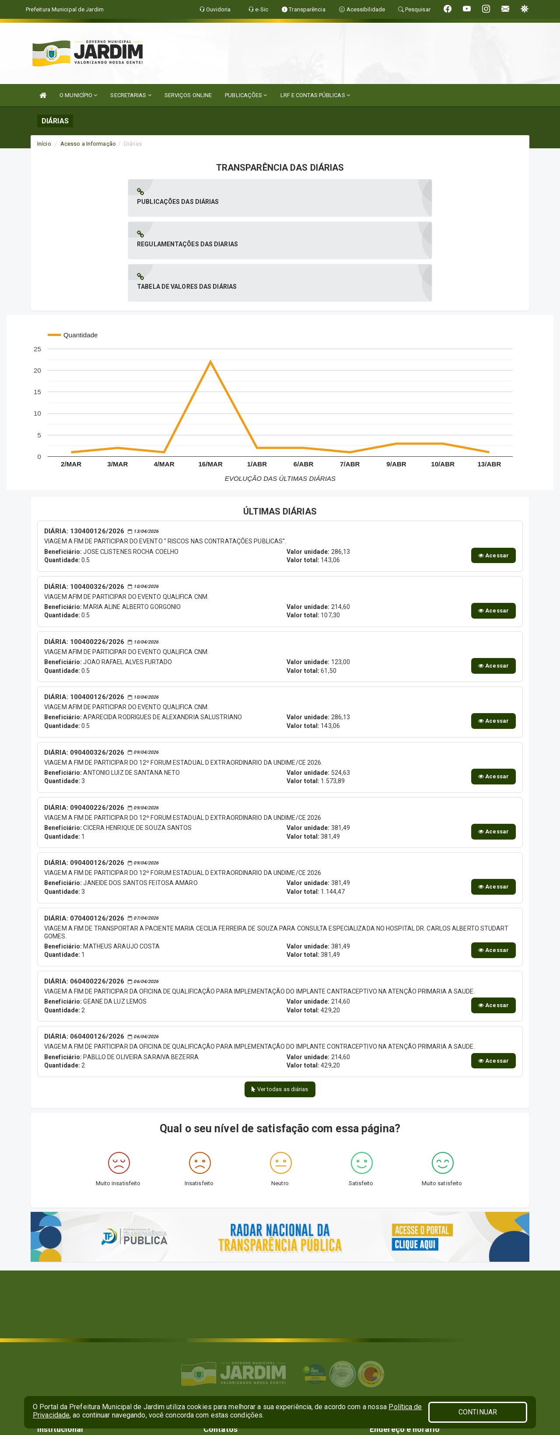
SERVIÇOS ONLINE (188, 95)
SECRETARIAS (130, 95)
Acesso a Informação (88, 143)
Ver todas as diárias (280, 1004)
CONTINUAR (477, 1412)
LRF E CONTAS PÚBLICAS (315, 95)
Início (44, 143)
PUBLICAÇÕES (246, 95)
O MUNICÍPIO (78, 95)
